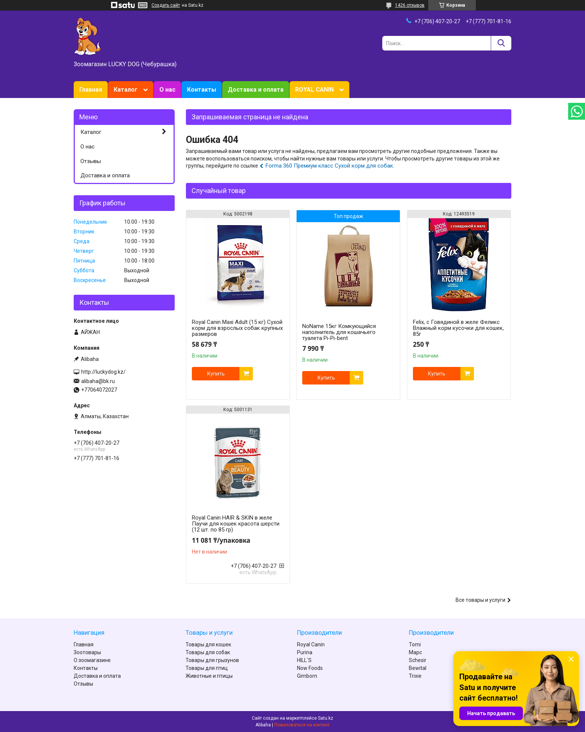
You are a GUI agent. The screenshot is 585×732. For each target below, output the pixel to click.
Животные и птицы (209, 676)
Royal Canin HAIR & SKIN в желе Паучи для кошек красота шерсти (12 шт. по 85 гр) (235, 524)
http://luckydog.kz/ (103, 372)
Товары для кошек (208, 644)
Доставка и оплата (256, 89)
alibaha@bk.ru (98, 381)
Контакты (201, 89)
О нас (167, 89)
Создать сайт (165, 5)
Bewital (417, 668)
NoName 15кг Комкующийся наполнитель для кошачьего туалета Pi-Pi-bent (339, 332)
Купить (216, 374)
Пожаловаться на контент (302, 725)
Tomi (415, 644)
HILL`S (304, 660)
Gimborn (307, 676)
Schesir (417, 660)
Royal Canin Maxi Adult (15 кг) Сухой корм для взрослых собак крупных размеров (237, 328)
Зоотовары (87, 652)
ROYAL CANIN (314, 89)
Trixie (415, 676)
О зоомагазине (92, 660)
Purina (304, 652)
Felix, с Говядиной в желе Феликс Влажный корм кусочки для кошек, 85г (458, 328)
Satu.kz (325, 718)
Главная (90, 89)
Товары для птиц (207, 668)
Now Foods (310, 668)
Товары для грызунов (212, 660)
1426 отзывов (410, 5)
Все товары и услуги (480, 600)
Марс (415, 652)
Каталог (126, 89)
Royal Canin (311, 644)
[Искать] (501, 43)
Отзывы (90, 161)
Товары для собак (208, 652)
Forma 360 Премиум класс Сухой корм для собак (329, 165)
